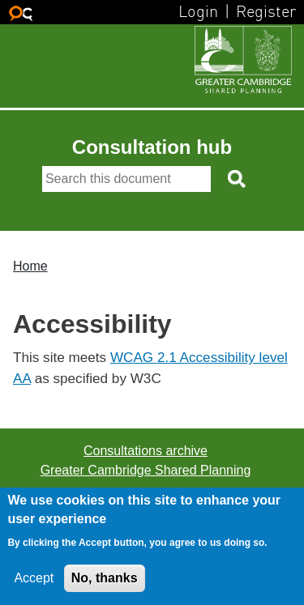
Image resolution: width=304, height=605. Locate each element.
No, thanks (104, 578)
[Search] (126, 179)
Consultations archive (145, 451)
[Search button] (238, 179)
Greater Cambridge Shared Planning (146, 470)
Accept (34, 578)
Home (30, 266)
